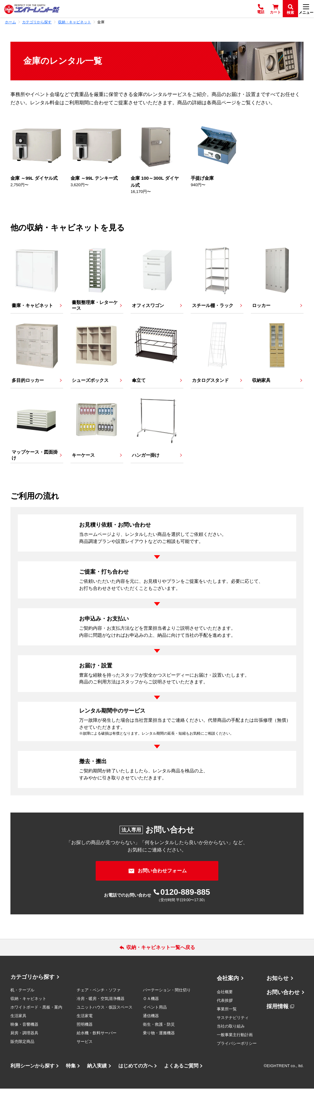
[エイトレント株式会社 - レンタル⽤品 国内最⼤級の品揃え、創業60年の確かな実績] (32, 8)
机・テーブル (22, 1008)
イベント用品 (155, 1025)
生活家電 (85, 1034)
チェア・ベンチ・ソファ (99, 1008)
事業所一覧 (227, 1027)
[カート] (275, 8)
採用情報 (277, 1025)
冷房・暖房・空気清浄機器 (100, 1017)
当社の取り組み (231, 1044)
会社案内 (228, 997)
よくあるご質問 (181, 1084)
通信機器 (151, 1034)
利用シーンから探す (32, 1084)
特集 (71, 1084)
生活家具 (18, 1034)
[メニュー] (306, 8)
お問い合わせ (283, 1011)
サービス (85, 1060)
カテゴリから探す (32, 995)
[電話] (260, 8)
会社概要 (225, 1010)
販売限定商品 (22, 1060)
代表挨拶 (225, 1019)
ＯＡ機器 (151, 1017)
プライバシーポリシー (237, 1061)
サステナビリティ (233, 1036)
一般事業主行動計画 (235, 1053)
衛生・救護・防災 (159, 1042)
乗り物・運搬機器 (159, 1051)
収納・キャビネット (28, 1017)
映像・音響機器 (24, 1042)
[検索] (290, 8)
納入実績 (97, 1084)
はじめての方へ (135, 1084)
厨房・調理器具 (24, 1051)
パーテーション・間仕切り (167, 1008)
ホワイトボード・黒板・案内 (36, 1025)
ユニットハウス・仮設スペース (104, 1025)
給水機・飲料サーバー (97, 1051)
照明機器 (85, 1042)
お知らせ (277, 997)
